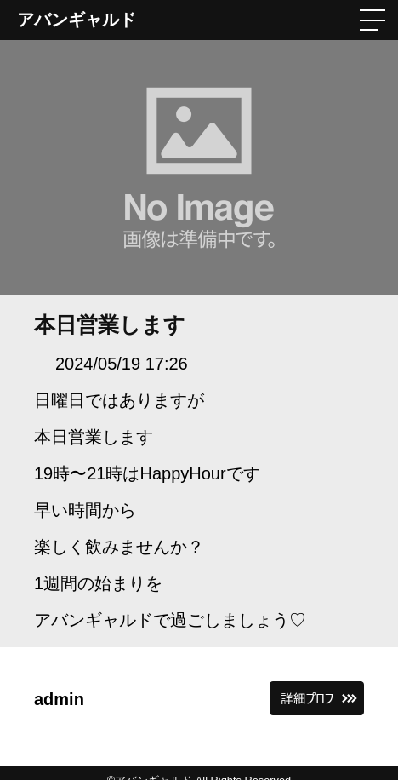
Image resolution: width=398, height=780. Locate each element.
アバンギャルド (76, 19)
